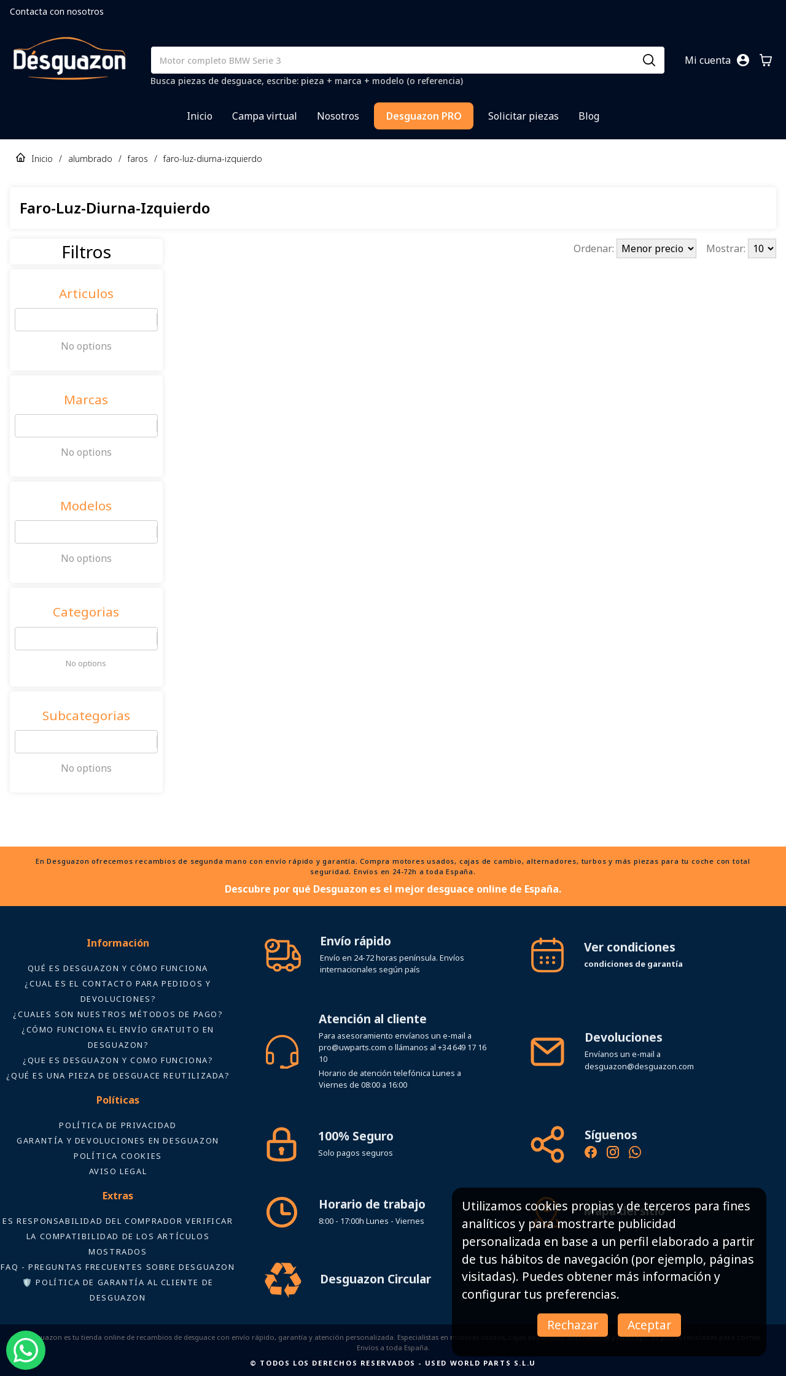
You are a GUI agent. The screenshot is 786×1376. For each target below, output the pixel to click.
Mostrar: (727, 248)
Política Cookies (118, 1155)
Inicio (199, 116)
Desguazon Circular (375, 1278)
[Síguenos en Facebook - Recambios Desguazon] (591, 1154)
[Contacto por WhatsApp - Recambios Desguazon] (635, 1154)
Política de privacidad (117, 1125)
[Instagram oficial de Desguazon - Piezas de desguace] (613, 1154)
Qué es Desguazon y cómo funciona (118, 968)
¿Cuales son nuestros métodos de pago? (117, 1014)
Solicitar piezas (523, 116)
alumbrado (90, 158)
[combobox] (22, 319)
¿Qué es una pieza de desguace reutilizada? (117, 1075)
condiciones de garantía (633, 963)
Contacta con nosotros (57, 11)
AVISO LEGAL (118, 1171)
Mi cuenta (708, 60)
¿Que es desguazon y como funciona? (117, 1060)
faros (138, 158)
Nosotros (338, 116)
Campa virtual (264, 116)
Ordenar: (595, 248)
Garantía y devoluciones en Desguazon (118, 1140)
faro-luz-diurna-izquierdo (212, 158)
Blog (588, 116)
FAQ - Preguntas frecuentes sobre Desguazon (118, 1266)
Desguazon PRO (424, 116)
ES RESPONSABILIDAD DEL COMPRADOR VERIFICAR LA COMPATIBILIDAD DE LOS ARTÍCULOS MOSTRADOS (117, 1236)
